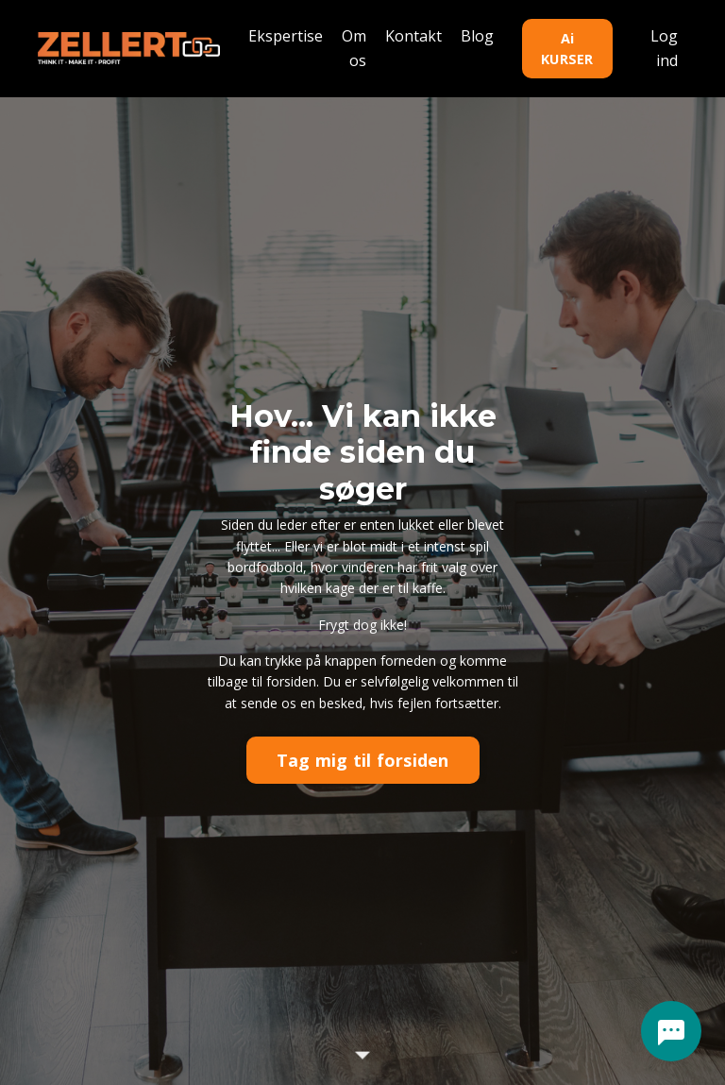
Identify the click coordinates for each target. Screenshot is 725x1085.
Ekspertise (285, 35)
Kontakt (413, 35)
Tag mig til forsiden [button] (363, 760)
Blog (477, 35)
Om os (354, 48)
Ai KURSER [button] (567, 48)
